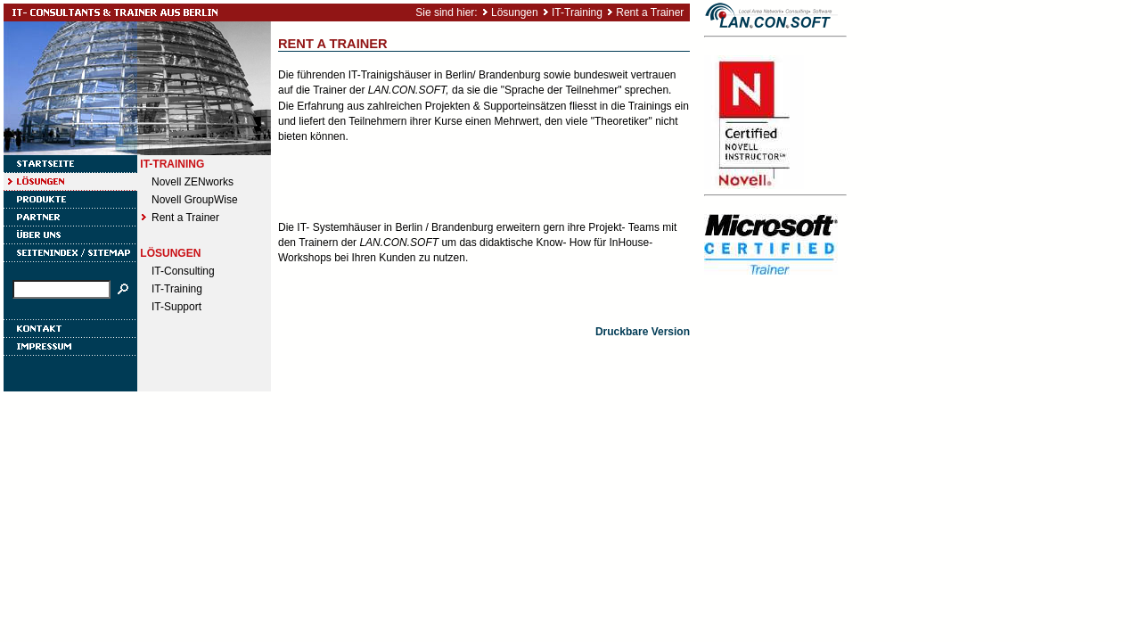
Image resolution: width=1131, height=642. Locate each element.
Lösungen (514, 12)
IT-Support (176, 306)
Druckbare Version (642, 331)
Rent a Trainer (650, 12)
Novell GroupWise (195, 199)
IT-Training (577, 12)
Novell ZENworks (193, 182)
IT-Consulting (183, 271)
